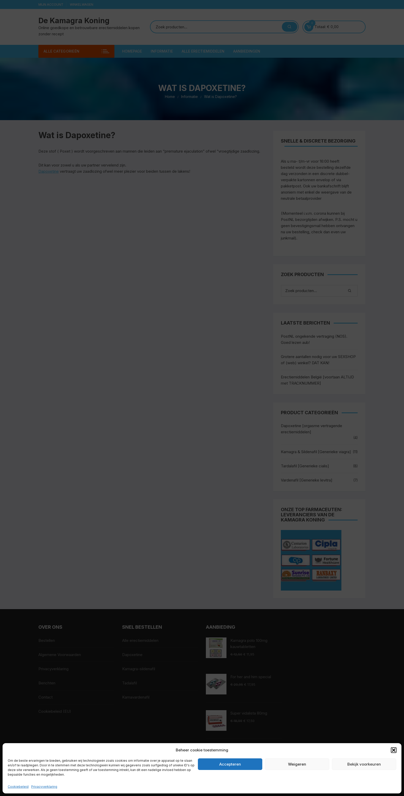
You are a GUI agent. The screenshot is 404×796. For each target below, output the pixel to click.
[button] (393, 750)
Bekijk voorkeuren (364, 764)
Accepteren (230, 764)
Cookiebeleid (18, 787)
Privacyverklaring (44, 787)
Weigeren (297, 764)
